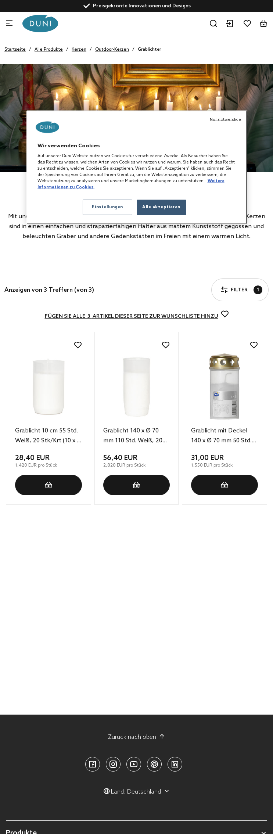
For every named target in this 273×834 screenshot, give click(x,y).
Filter (25, 269)
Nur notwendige (225, 119)
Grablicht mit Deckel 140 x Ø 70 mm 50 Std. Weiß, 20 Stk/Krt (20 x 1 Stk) (223, 436)
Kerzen (79, 49)
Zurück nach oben (136, 737)
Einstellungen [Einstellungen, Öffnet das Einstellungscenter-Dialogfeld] (107, 207)
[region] (136, 167)
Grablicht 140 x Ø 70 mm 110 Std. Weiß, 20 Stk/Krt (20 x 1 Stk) (132, 436)
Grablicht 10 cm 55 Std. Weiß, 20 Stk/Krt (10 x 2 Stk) (47, 436)
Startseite (15, 49)
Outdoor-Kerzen (112, 49)
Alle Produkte (49, 49)
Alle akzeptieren (161, 207)
